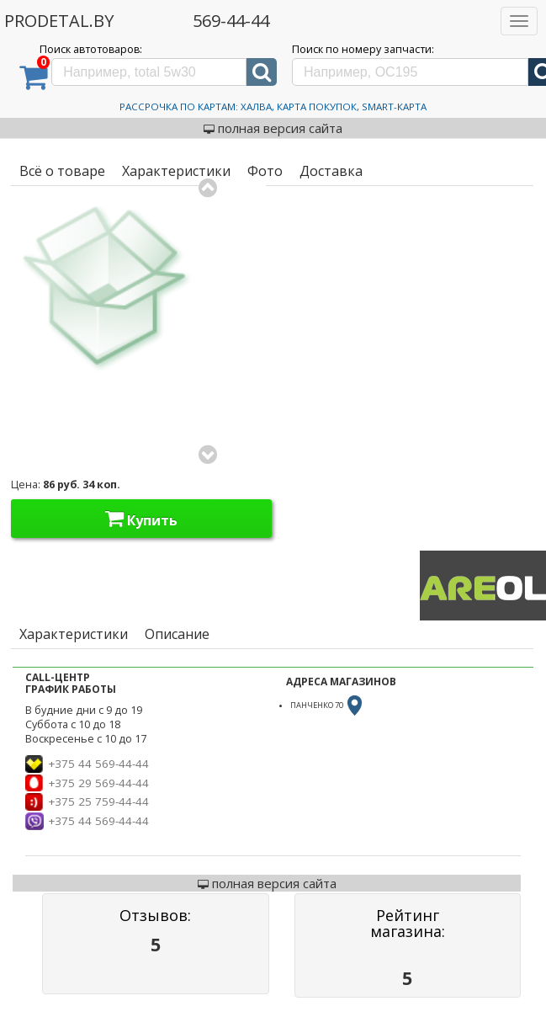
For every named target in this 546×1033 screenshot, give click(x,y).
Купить (141, 519)
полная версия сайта (273, 128)
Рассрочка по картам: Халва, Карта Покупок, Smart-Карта (273, 106)
